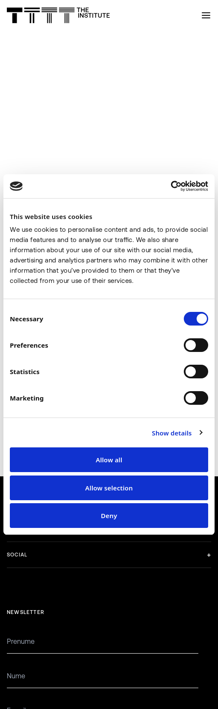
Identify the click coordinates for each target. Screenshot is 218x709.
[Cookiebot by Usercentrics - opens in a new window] (170, 186)
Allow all (109, 459)
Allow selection (109, 488)
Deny (109, 515)
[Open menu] (206, 15)
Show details (171, 433)
